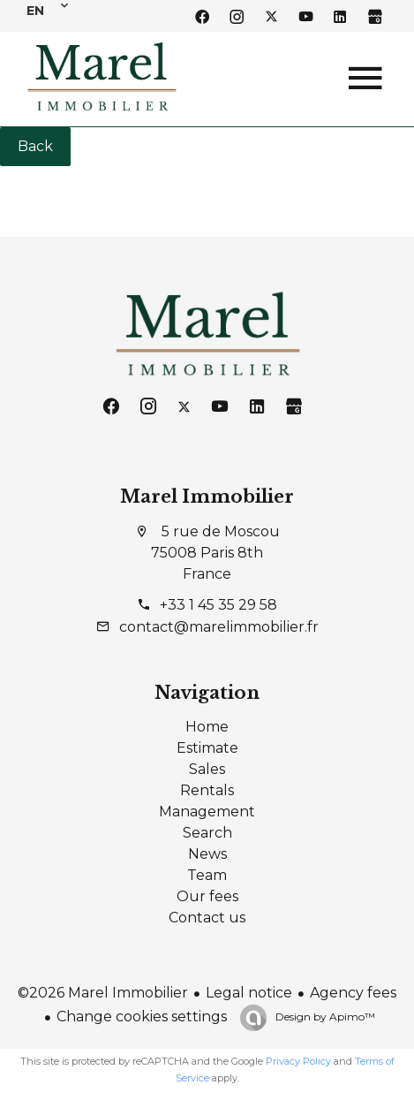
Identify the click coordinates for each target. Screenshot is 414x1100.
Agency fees (353, 992)
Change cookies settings (141, 1016)
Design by (324, 1016)
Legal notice (249, 992)
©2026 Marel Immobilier (103, 992)
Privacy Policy (298, 1061)
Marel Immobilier (207, 496)
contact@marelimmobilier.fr (219, 626)
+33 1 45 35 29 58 (218, 604)
